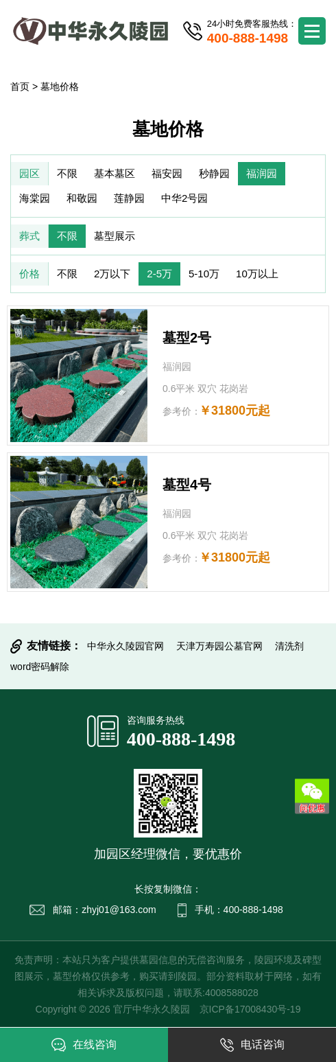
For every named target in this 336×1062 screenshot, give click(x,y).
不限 (67, 173)
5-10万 (204, 273)
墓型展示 (114, 236)
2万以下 (112, 273)
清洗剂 (289, 645)
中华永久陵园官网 (125, 645)
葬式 (29, 236)
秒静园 (214, 173)
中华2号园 (184, 198)
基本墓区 (114, 173)
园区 (29, 173)
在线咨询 (84, 1045)
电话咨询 (252, 1045)
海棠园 (34, 198)
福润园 (261, 173)
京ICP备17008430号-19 (250, 1009)
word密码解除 (39, 666)
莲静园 (129, 198)
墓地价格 (59, 86)
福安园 (167, 173)
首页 (19, 86)
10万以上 (257, 273)
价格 (29, 273)
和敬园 (82, 198)
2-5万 (159, 273)
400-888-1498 (181, 739)
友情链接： (54, 645)
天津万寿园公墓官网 (219, 645)
